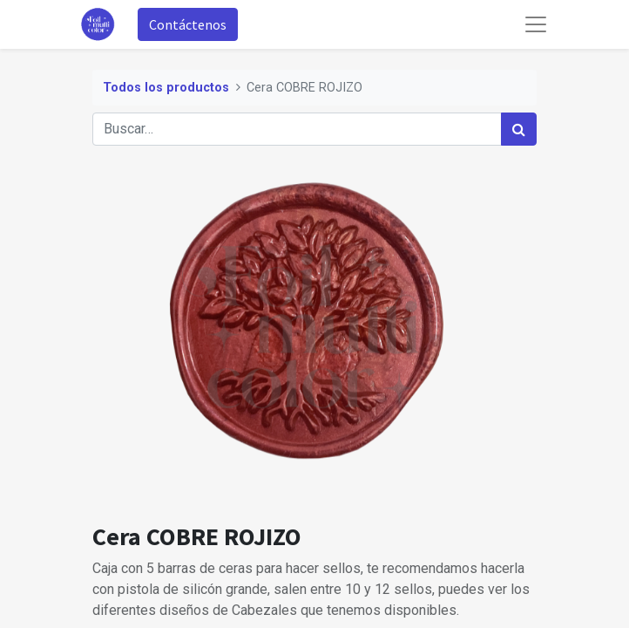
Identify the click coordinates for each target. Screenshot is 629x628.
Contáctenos (188, 24)
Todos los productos (166, 87)
